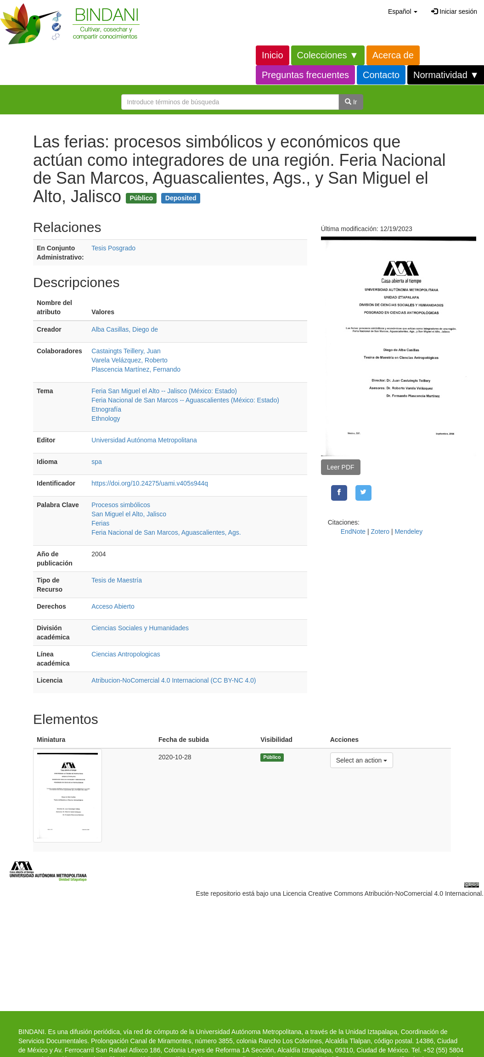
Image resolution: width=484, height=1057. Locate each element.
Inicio (272, 55)
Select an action (362, 759)
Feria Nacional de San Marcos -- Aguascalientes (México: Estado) (185, 400)
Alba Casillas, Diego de (124, 329)
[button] (402, 11)
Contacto (381, 75)
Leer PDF (341, 467)
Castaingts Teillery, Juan (125, 351)
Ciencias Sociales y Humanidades (140, 628)
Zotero (380, 531)
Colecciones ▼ (328, 55)
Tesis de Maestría (116, 580)
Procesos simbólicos (120, 505)
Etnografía (106, 409)
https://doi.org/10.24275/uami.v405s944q (149, 483)
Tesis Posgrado (113, 248)
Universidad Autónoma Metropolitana (144, 440)
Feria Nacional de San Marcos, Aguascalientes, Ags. (166, 532)
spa (96, 461)
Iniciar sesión (454, 11)
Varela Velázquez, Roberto (129, 360)
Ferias (100, 523)
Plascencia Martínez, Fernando (135, 369)
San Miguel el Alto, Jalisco (128, 514)
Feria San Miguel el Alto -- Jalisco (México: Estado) (164, 391)
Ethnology (105, 418)
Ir (351, 102)
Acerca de (393, 55)
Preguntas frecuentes (305, 75)
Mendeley (408, 531)
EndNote (353, 531)
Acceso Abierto (112, 606)
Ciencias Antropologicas (125, 654)
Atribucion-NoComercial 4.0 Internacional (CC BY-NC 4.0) (173, 680)
